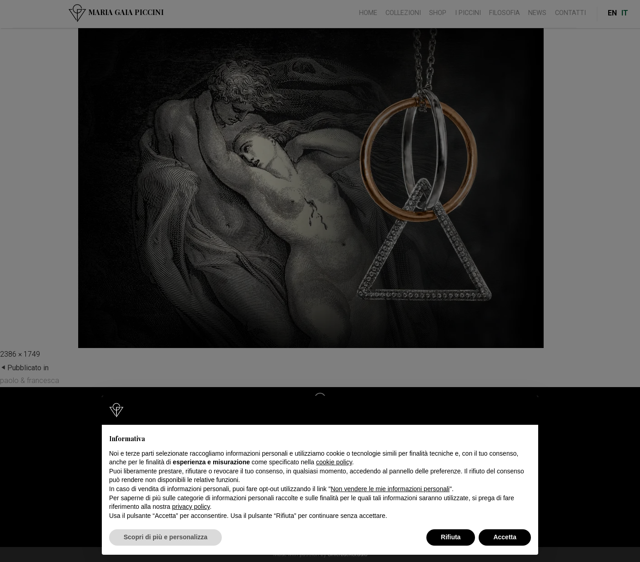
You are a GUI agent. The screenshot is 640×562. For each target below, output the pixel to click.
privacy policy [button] (191, 506)
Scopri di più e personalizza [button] (165, 537)
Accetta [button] (504, 537)
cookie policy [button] (334, 462)
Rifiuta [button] (451, 537)
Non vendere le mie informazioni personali (389, 488)
